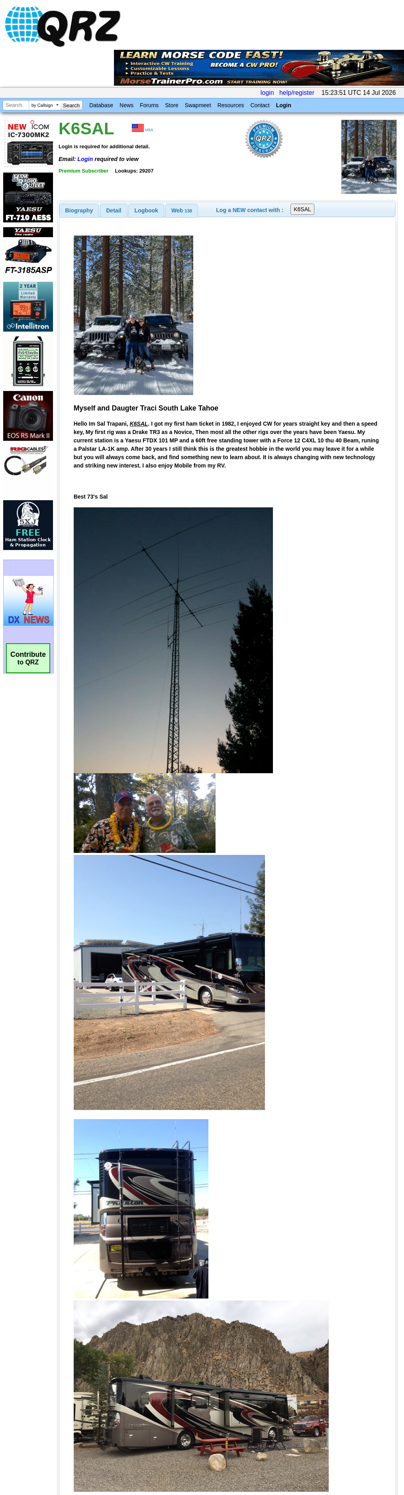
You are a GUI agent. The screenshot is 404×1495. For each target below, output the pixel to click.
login (267, 92)
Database (101, 105)
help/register (296, 92)
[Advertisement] (156, 1411)
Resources (231, 105)
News (126, 105)
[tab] (79, 210)
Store (171, 105)
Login (283, 105)
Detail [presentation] (113, 210)
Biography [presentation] (79, 210)
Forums (149, 105)
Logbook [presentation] (146, 210)
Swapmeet (198, 105)
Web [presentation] (181, 210)
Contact (259, 105)
